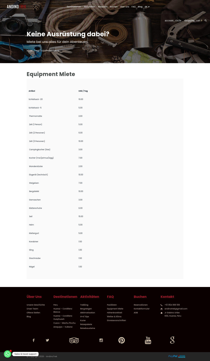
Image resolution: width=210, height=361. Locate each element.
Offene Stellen (33, 312)
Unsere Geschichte (36, 304)
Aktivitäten (89, 6)
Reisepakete (86, 324)
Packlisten (112, 304)
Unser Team (32, 308)
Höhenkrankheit (114, 312)
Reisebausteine (87, 328)
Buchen (114, 6)
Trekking (84, 304)
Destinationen (74, 6)
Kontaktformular (142, 308)
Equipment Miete (115, 308)
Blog (140, 6)
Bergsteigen (86, 308)
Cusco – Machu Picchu (64, 323)
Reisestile (103, 6)
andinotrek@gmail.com (176, 308)
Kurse (83, 320)
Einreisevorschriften (116, 320)
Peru (55, 304)
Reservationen (141, 304)
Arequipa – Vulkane (62, 327)
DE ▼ (147, 6)
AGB (136, 312)
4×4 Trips (84, 316)
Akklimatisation (87, 312)
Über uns (124, 6)
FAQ (134, 6)
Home (30, 50)
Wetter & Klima (114, 316)
